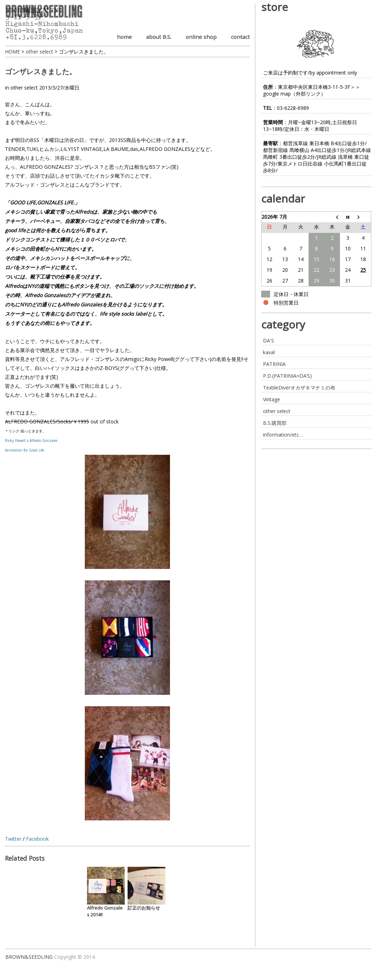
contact (240, 36)
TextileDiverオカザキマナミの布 (299, 387)
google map (277, 93)
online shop (201, 36)
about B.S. (158, 36)
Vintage (271, 399)
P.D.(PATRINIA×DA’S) (287, 375)
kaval (269, 352)
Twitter (13, 838)
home (124, 36)
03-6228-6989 (293, 108)
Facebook (37, 838)
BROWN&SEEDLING (29, 956)
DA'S (268, 340)
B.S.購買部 (274, 422)
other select (24, 87)
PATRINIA (274, 364)
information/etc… (283, 434)
